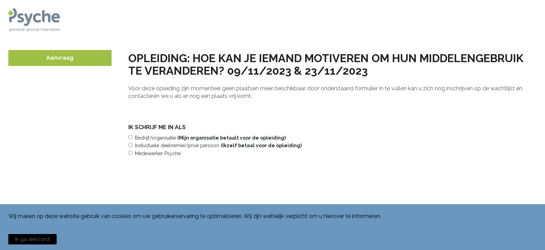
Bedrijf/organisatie (210, 138)
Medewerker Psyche (158, 153)
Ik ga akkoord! (32, 239)
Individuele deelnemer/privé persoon (218, 145)
